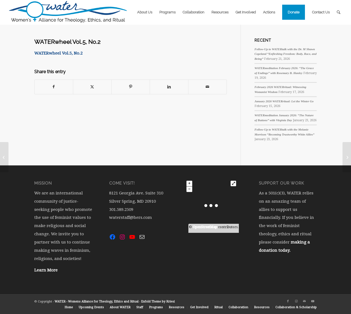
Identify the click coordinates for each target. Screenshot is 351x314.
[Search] (338, 12)
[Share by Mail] (207, 87)
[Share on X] (92, 87)
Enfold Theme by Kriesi (158, 301)
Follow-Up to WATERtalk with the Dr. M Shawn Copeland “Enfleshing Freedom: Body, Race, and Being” (285, 53)
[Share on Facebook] (54, 87)
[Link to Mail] (304, 301)
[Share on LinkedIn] (169, 87)
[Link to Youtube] (312, 301)
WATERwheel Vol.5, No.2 (58, 53)
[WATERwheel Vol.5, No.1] (4, 157)
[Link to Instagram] (296, 301)
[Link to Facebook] (288, 301)
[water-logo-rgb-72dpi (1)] (68, 12)
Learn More (46, 270)
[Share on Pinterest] (131, 87)
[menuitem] (145, 12)
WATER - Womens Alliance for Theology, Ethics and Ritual (96, 301)
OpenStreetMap (205, 227)
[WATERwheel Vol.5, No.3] (346, 157)
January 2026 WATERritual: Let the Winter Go (284, 101)
